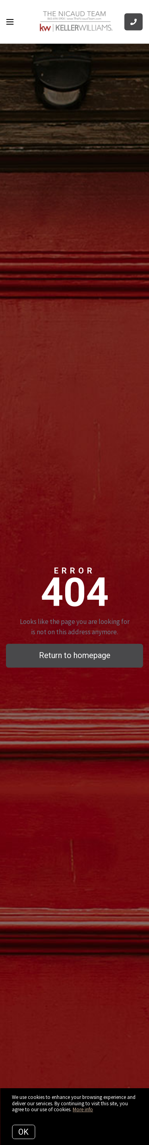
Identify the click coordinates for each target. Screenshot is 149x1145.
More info (83, 1109)
